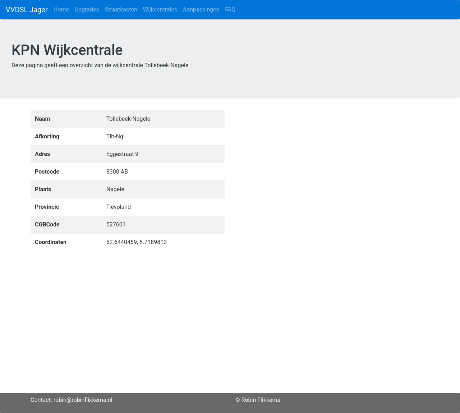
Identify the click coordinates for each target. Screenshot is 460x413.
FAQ (230, 9)
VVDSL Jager (27, 9)
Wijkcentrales (160, 9)
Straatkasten (121, 9)
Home (61, 9)
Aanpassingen (201, 9)
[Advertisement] (230, 342)
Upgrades (87, 9)
